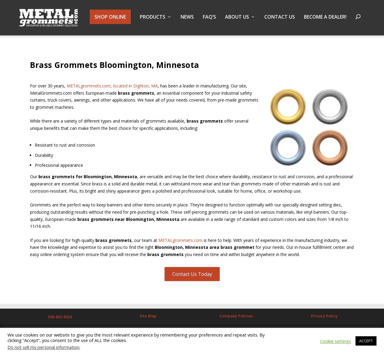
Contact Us (279, 19)
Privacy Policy (324, 316)
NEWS (187, 19)
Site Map (148, 316)
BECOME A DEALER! (325, 19)
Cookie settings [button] (335, 341)
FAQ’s (209, 19)
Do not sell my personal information (44, 347)
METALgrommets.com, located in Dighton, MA (112, 86)
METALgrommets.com (180, 240)
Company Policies (236, 316)
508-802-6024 (60, 317)
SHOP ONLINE (110, 18)
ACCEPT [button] (366, 340)
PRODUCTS (152, 19)
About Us (237, 19)
